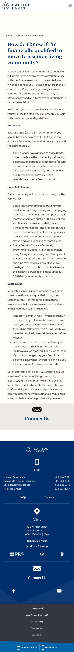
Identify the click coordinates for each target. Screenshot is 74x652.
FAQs (23, 497)
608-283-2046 (62, 481)
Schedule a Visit (37, 541)
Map (46, 534)
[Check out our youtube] (59, 591)
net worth (30, 137)
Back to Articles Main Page (24, 35)
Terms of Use (37, 628)
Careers (49, 497)
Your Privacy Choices (35, 615)
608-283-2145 (62, 484)
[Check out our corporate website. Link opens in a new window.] (17, 554)
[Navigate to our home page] (37, 449)
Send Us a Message (37, 546)
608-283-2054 (62, 488)
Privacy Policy (37, 622)
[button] (70, 5)
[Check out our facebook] (13, 591)
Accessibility (37, 635)
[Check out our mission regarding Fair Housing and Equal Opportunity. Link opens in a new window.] (42, 554)
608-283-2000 (62, 477)
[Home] (16, 10)
